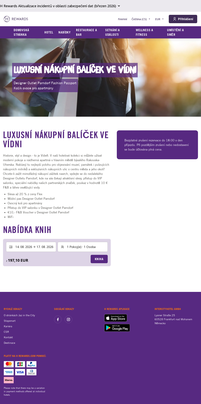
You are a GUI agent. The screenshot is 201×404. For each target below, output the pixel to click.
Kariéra (8, 326)
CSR (6, 331)
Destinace (9, 343)
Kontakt (8, 337)
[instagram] (68, 319)
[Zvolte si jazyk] (141, 19)
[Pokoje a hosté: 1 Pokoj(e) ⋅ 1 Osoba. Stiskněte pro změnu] (83, 247)
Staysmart (10, 320)
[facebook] (58, 319)
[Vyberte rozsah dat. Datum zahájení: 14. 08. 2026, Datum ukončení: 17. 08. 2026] (31, 247)
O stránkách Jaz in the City (19, 315)
